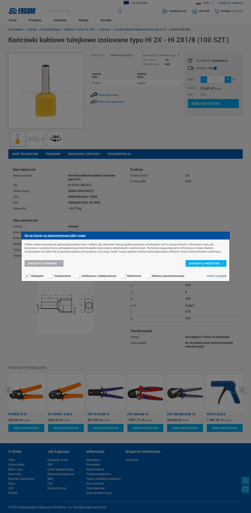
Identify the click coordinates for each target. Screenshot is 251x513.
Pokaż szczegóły (216, 276)
